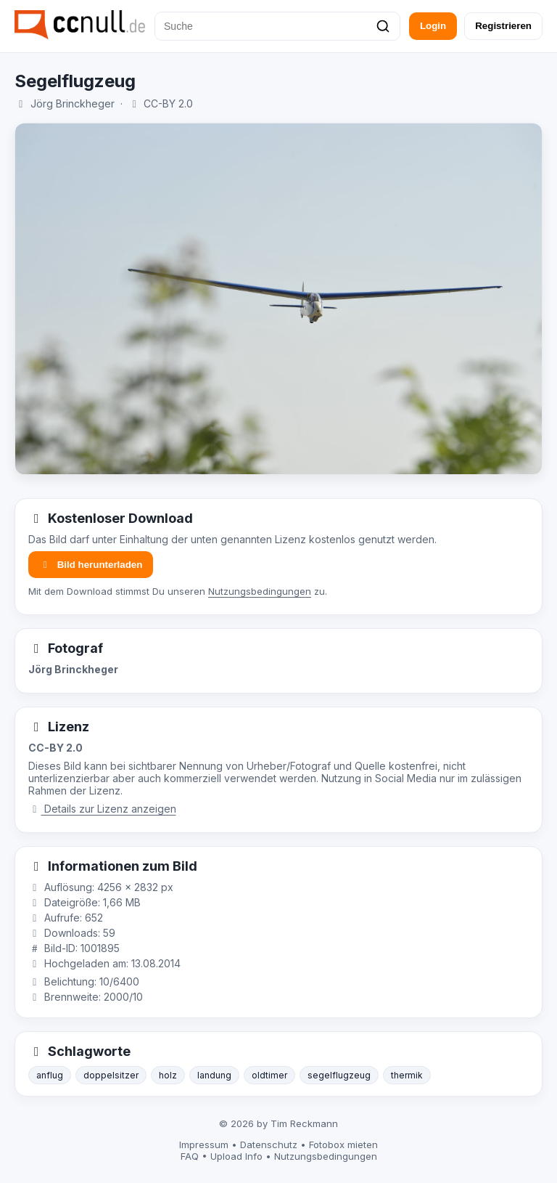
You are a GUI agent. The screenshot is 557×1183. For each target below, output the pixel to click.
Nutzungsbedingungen (259, 591)
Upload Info (236, 1156)
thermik (407, 1075)
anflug (49, 1075)
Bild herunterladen (90, 564)
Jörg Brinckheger (72, 103)
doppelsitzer (111, 1075)
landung (214, 1075)
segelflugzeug (339, 1075)
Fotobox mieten (343, 1144)
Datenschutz (268, 1144)
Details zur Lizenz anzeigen (102, 808)
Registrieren (503, 25)
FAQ (190, 1156)
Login (433, 25)
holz (168, 1075)
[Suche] (277, 26)
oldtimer (269, 1075)
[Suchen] (383, 26)
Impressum (203, 1144)
